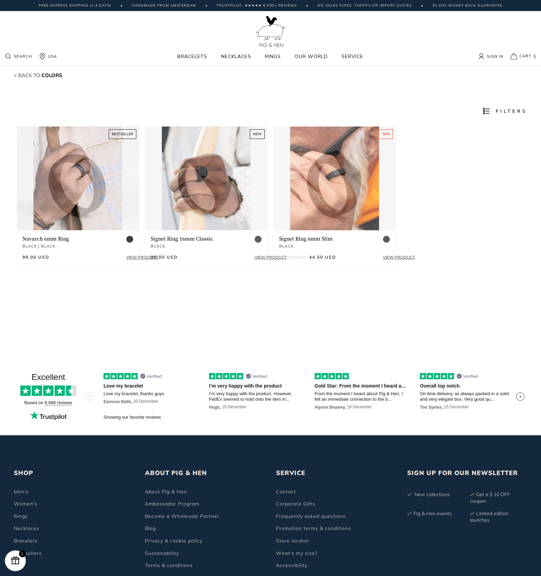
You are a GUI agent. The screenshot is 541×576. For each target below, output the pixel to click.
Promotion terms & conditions (313, 528)
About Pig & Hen (166, 492)
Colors (40, 75)
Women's (25, 504)
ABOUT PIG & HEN (176, 473)
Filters (504, 110)
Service (352, 56)
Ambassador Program (172, 504)
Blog (150, 528)
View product (117, 257)
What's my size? (296, 553)
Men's (21, 492)
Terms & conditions (169, 565)
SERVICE (290, 473)
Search (18, 56)
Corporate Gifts (295, 504)
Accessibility (291, 565)
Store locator (292, 541)
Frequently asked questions (311, 516)
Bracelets (192, 56)
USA (48, 56)
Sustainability (162, 553)
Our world (311, 56)
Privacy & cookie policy (174, 541)
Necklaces (236, 56)
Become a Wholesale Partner (182, 516)
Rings (273, 56)
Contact (286, 492)
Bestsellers (28, 553)
